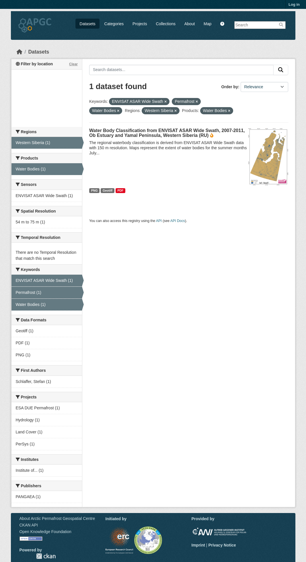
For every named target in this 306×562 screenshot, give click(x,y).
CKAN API (29, 525)
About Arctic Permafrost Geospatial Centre (57, 518)
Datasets (87, 23)
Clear (73, 64)
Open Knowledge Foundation (45, 531)
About (189, 23)
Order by (229, 87)
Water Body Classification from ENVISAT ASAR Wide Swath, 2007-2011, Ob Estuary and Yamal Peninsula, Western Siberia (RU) (167, 133)
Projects (139, 23)
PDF (120, 190)
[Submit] (280, 70)
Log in (294, 4)
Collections (165, 23)
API (159, 221)
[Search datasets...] (181, 70)
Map (207, 23)
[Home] (19, 52)
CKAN (46, 556)
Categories (114, 23)
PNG (94, 190)
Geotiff (107, 190)
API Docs (177, 221)
